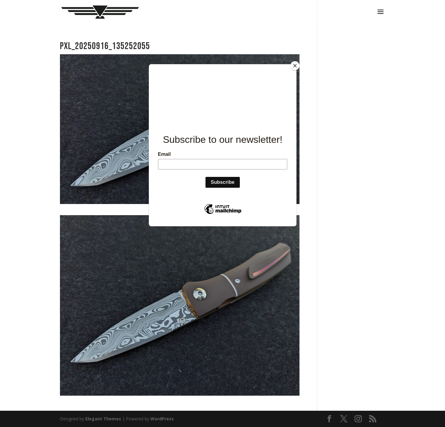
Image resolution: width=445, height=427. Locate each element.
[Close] (294, 65)
